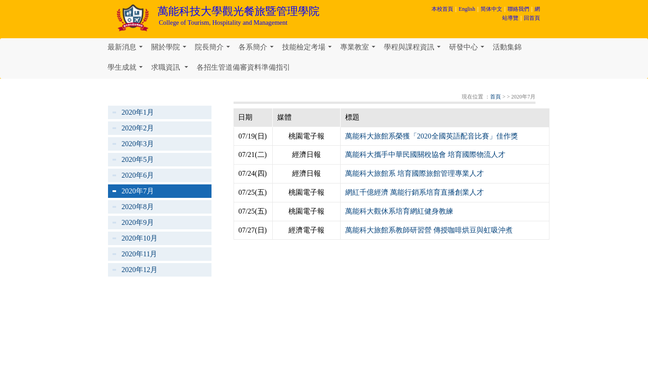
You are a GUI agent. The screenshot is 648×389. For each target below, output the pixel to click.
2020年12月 (140, 269)
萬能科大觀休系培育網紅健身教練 (399, 211)
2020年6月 (138, 175)
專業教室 (359, 49)
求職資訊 (171, 69)
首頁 (495, 97)
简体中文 (491, 9)
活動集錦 (507, 47)
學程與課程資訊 (414, 49)
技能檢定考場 (308, 49)
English (467, 9)
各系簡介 (257, 49)
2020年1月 (138, 112)
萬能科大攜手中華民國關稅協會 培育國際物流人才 (425, 154)
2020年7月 (138, 191)
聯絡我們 (518, 9)
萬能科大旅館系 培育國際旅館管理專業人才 (414, 173)
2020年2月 (138, 128)
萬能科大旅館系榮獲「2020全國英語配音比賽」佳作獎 (431, 136)
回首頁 (532, 18)
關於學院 (170, 49)
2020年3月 (138, 144)
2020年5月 (138, 159)
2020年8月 (138, 206)
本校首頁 (442, 9)
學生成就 (127, 69)
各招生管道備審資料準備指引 (243, 67)
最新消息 (127, 49)
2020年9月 (138, 222)
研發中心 (468, 49)
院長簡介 (214, 49)
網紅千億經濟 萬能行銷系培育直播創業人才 (414, 192)
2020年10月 (140, 238)
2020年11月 (139, 254)
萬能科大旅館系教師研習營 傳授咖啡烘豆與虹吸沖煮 (429, 230)
